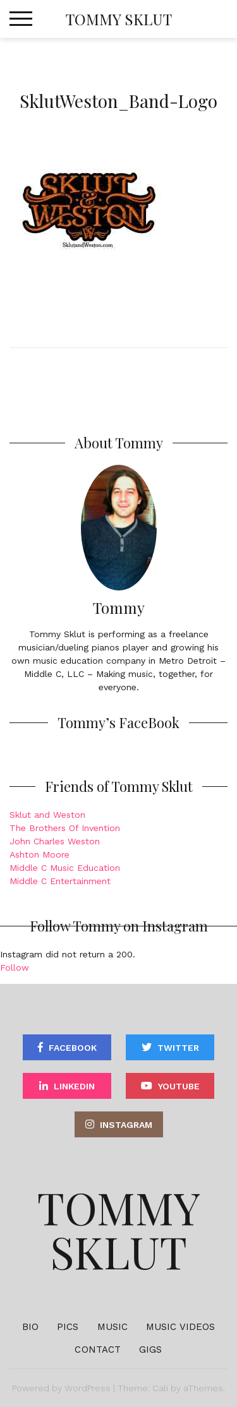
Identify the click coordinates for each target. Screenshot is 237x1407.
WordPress (87, 1388)
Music (112, 1326)
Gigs (150, 1349)
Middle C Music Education (64, 868)
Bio (30, 1326)
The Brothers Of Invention (64, 828)
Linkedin (74, 1086)
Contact (98, 1349)
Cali (160, 1388)
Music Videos (180, 1326)
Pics (67, 1326)
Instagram (126, 1125)
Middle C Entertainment (60, 881)
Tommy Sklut (119, 19)
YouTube (179, 1086)
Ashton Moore (39, 854)
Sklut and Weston (47, 815)
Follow (14, 967)
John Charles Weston (54, 841)
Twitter (178, 1048)
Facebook (73, 1048)
